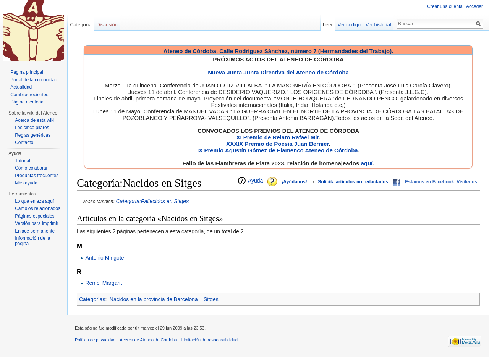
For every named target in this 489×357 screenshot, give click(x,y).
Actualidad (21, 87)
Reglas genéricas (32, 135)
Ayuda (255, 181)
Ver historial (378, 24)
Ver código (349, 24)
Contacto (24, 142)
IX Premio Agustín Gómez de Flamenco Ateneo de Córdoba (277, 150)
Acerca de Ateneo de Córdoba (148, 340)
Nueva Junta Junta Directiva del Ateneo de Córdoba (278, 72)
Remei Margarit (103, 283)
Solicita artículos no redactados (353, 181)
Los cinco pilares (32, 127)
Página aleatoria (27, 102)
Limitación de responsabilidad (209, 340)
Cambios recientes (29, 94)
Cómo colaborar (31, 168)
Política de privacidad (95, 340)
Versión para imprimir (36, 223)
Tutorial (22, 160)
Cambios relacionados (37, 208)
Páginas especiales (34, 216)
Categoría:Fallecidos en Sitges (152, 201)
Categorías (92, 299)
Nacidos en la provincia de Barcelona (154, 299)
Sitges (211, 299)
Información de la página (32, 241)
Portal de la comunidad (33, 79)
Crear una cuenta (445, 6)
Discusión (106, 24)
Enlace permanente (35, 231)
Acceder (474, 6)
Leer (328, 24)
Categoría (80, 24)
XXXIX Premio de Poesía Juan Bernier (277, 144)
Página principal (26, 72)
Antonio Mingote (104, 258)
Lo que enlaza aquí (34, 201)
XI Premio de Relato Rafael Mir (277, 137)
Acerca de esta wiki (34, 120)
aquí (366, 163)
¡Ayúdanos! (294, 181)
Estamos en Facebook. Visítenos (441, 181)
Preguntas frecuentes (36, 175)
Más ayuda (26, 183)
